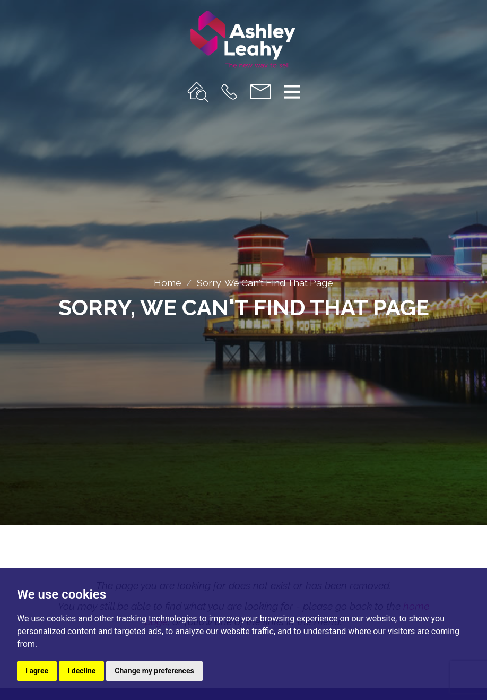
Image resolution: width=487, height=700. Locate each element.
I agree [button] (36, 671)
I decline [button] (81, 671)
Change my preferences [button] (154, 671)
